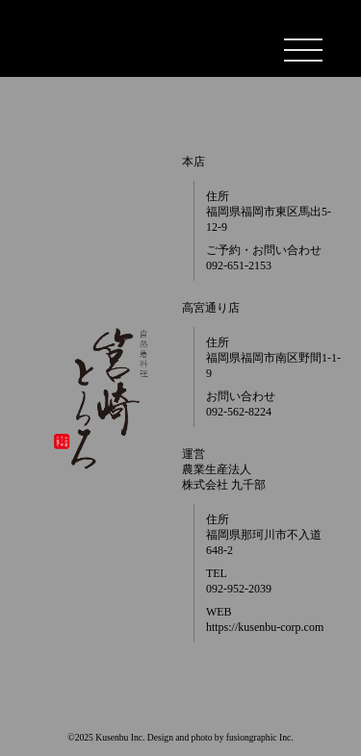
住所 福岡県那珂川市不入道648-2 (264, 535)
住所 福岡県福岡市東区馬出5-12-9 (268, 211)
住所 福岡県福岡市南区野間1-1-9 (273, 358)
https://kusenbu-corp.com (264, 627)
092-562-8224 (238, 411)
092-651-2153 (238, 265)
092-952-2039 (238, 588)
